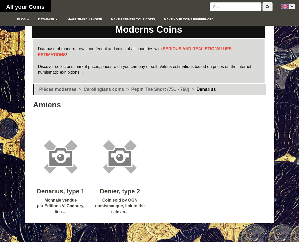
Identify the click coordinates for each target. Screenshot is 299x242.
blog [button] (23, 19)
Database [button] (48, 19)
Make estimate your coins (133, 19)
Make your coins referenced (189, 19)
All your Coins (25, 7)
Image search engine (84, 19)
